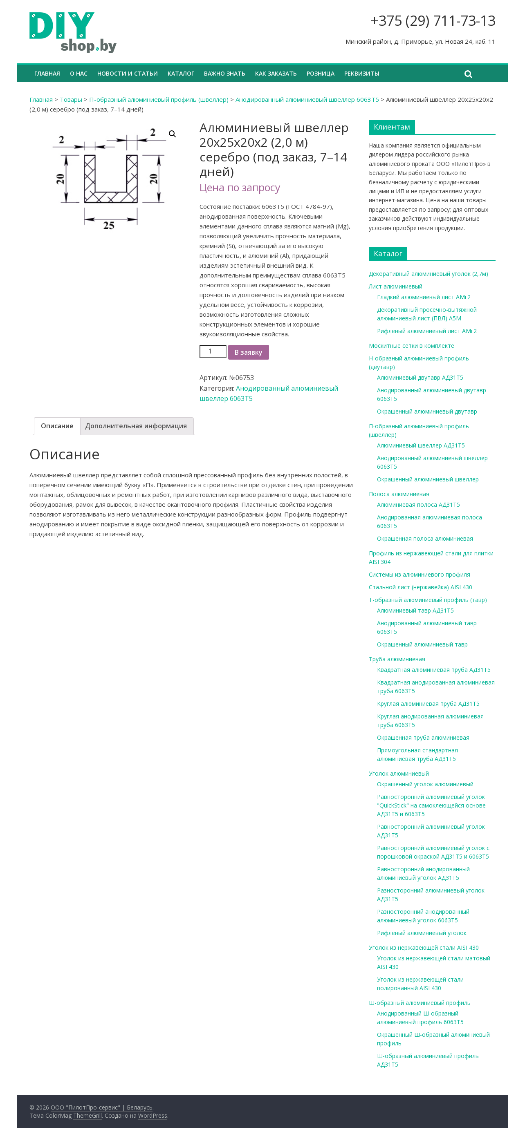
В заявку (248, 352)
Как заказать (276, 73)
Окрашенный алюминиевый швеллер (428, 479)
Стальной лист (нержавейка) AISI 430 (420, 587)
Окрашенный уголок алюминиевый (425, 784)
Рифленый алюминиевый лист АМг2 (427, 331)
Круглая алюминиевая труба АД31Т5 (428, 703)
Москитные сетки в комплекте (411, 345)
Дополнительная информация (136, 425)
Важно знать (224, 73)
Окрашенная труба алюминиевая (423, 737)
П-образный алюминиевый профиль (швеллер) (159, 99)
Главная (47, 73)
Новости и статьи (127, 73)
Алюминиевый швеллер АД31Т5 (421, 445)
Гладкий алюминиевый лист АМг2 (424, 297)
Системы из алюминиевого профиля (419, 574)
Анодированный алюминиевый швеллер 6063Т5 (307, 99)
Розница (320, 73)
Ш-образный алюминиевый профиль (420, 1003)
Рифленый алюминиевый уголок (422, 933)
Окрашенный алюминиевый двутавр (427, 411)
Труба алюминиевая (397, 659)
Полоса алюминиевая (399, 494)
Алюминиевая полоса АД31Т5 (418, 504)
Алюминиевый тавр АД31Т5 (415, 610)
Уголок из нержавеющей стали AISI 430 (424, 947)
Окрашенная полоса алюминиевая (425, 538)
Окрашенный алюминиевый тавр (422, 644)
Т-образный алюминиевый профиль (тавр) (428, 600)
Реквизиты (361, 73)
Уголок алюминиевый (399, 773)
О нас (79, 73)
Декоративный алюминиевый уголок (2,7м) (428, 273)
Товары (71, 99)
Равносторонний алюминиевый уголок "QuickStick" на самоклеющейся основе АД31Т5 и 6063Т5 (431, 805)
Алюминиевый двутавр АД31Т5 (420, 377)
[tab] (57, 426)
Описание (57, 425)
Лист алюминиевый (395, 286)
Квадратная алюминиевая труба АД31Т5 (434, 669)
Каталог (181, 73)
